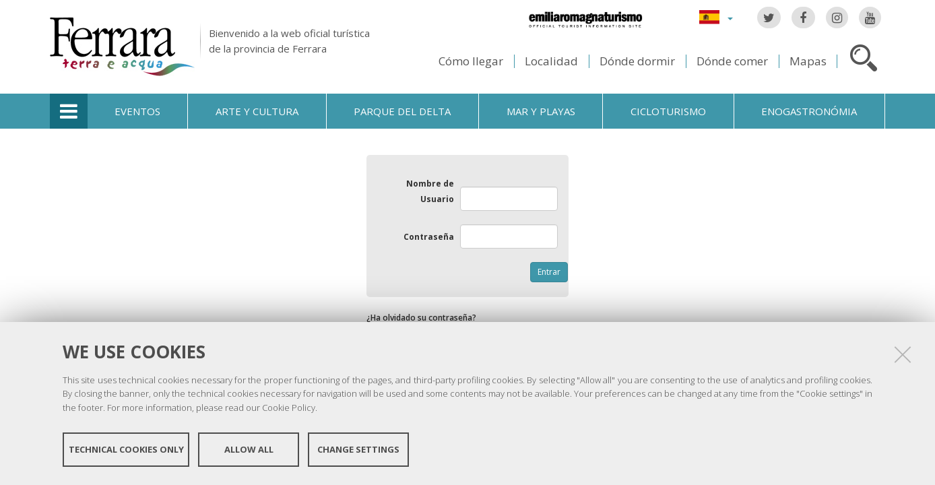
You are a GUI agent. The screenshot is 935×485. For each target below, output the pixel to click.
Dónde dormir (637, 61)
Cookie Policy (288, 408)
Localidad (551, 61)
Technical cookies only (126, 450)
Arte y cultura (257, 111)
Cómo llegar (471, 61)
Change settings (358, 450)
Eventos (137, 111)
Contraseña (429, 237)
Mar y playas (541, 111)
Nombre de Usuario (430, 191)
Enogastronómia (809, 111)
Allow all (248, 450)
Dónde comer (732, 61)
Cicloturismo (668, 111)
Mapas (808, 61)
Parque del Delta (402, 111)
